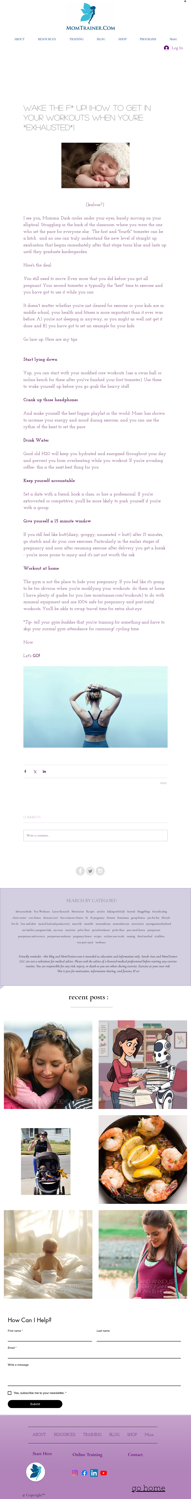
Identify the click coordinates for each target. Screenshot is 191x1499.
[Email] (93, 1354)
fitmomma (123, 917)
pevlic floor (118, 930)
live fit (15, 923)
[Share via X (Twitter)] (35, 771)
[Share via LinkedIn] (44, 771)
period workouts (101, 930)
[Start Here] (42, 1454)
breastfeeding (159, 911)
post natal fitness (136, 930)
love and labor (28, 923)
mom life (77, 923)
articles (101, 911)
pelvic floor (84, 930)
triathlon (159, 936)
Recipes (90, 911)
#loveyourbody (24, 911)
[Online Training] (87, 1455)
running (131, 936)
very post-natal (85, 942)
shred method (144, 936)
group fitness (138, 917)
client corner (19, 917)
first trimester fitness (71, 917)
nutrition (70, 930)
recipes (98, 936)
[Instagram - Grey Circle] (100, 871)
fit (87, 917)
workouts (101, 942)
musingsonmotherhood (158, 923)
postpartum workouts (59, 936)
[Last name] (138, 1337)
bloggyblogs (143, 911)
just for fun (153, 917)
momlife (88, 923)
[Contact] (135, 1455)
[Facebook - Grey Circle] (80, 871)
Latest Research (60, 911)
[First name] (49, 1337)
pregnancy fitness (82, 936)
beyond (131, 911)
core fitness (35, 917)
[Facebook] (84, 1473)
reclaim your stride (114, 936)
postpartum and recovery (31, 936)
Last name (103, 1330)
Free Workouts (42, 911)
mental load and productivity (54, 923)
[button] (185, 1)
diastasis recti (50, 917)
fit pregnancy (97, 917)
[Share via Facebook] (25, 771)
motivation (138, 923)
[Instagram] (75, 1473)
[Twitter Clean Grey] (90, 871)
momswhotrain (121, 923)
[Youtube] (103, 1473)
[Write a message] (94, 1377)
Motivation (78, 911)
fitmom (111, 917)
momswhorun (103, 923)
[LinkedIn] (94, 1473)
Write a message (18, 1364)
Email (12, 1347)
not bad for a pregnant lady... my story (42, 930)
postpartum (154, 930)
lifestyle (166, 917)
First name (15, 1330)
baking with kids (116, 911)
